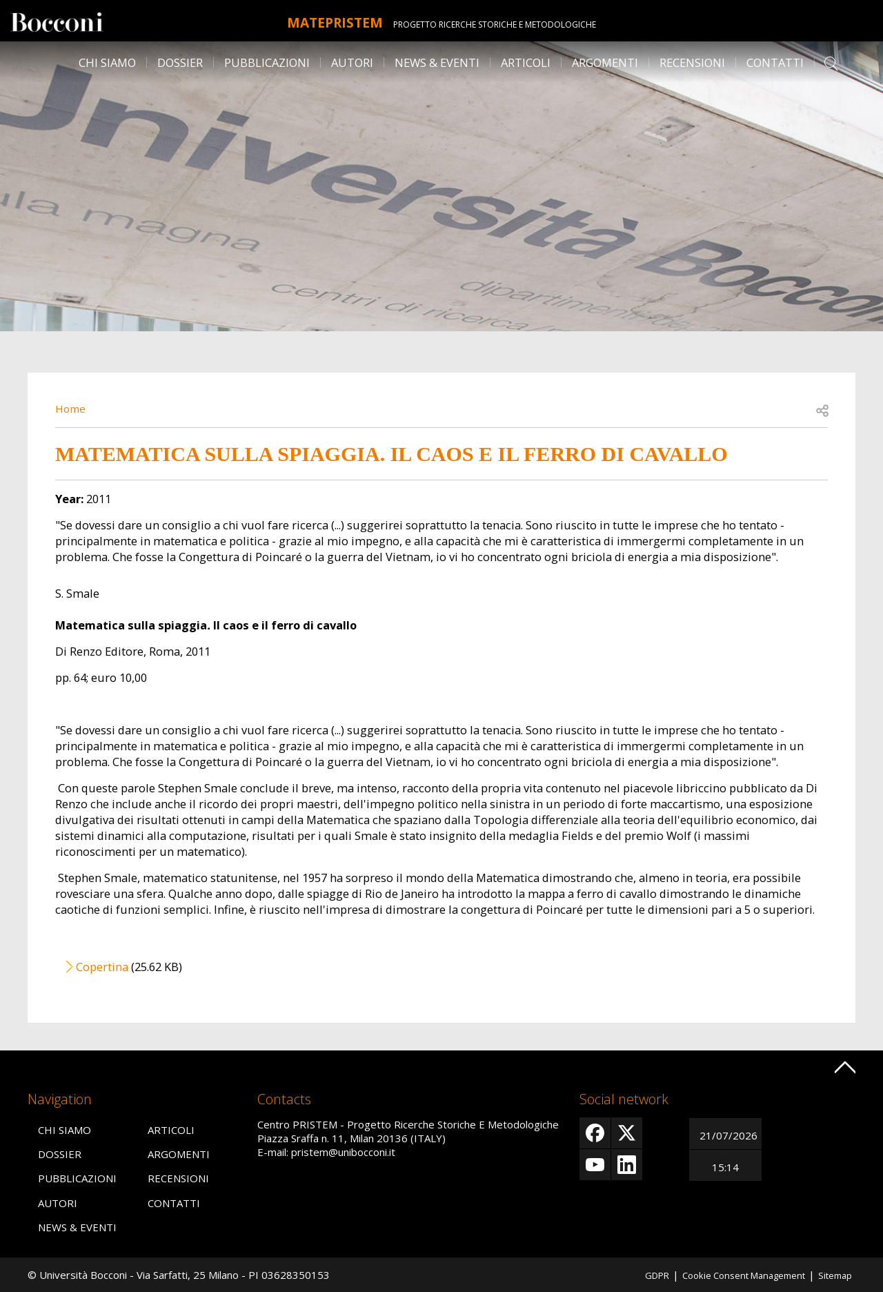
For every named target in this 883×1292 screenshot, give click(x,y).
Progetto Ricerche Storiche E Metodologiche (509, 24)
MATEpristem (334, 20)
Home (71, 408)
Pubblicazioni (267, 62)
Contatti (775, 62)
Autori (352, 62)
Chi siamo (107, 62)
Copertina (102, 967)
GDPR (633, 1275)
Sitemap (832, 1275)
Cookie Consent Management (730, 1275)
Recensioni (692, 62)
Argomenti (605, 62)
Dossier (180, 62)
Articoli (525, 62)
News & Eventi (437, 62)
